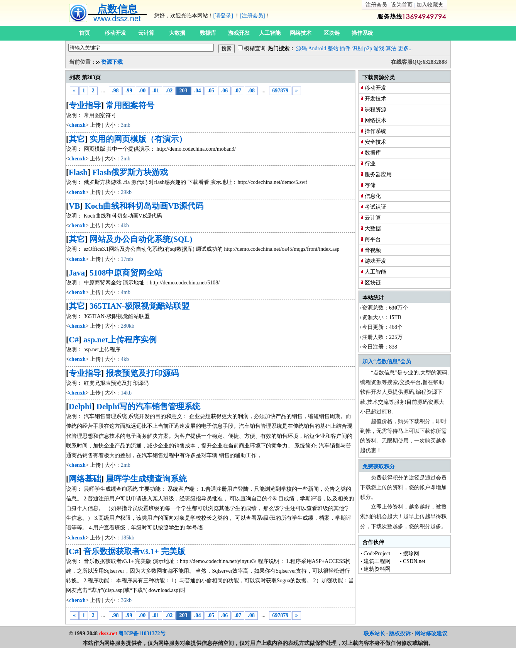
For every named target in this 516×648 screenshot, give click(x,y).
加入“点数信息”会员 (386, 361)
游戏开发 (239, 33)
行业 (370, 164)
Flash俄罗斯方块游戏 (130, 172)
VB (74, 206)
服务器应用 (378, 174)
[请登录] (223, 16)
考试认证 (375, 207)
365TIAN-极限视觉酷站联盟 (139, 306)
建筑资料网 (377, 569)
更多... (405, 48)
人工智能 (270, 33)
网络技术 (300, 33)
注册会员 (376, 5)
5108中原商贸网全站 (126, 272)
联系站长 (374, 633)
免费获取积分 (378, 466)
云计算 (146, 33)
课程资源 (375, 109)
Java (77, 272)
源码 (301, 48)
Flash (78, 172)
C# (74, 339)
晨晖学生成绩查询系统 (146, 478)
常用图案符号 (130, 105)
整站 (333, 48)
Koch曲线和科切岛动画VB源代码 (144, 206)
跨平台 (373, 239)
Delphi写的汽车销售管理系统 (148, 406)
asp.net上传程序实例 (120, 339)
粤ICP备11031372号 (141, 633)
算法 (391, 48)
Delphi (80, 406)
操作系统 (362, 33)
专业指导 (85, 105)
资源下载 (112, 62)
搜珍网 (411, 553)
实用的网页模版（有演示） (138, 139)
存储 (370, 185)
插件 (345, 48)
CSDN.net (414, 561)
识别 (357, 48)
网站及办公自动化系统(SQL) (141, 239)
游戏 (379, 48)
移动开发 (115, 33)
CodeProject (377, 553)
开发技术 (375, 99)
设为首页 (402, 5)
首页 (84, 33)
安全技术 (375, 142)
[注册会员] (252, 16)
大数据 (177, 33)
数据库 (208, 33)
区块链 (331, 33)
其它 (77, 139)
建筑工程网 (377, 561)
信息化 (373, 196)
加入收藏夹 (429, 5)
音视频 (373, 250)
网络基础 (85, 478)
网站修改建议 (431, 633)
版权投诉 (400, 633)
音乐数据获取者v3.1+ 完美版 (134, 551)
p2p (368, 48)
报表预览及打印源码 (142, 373)
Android (317, 48)
